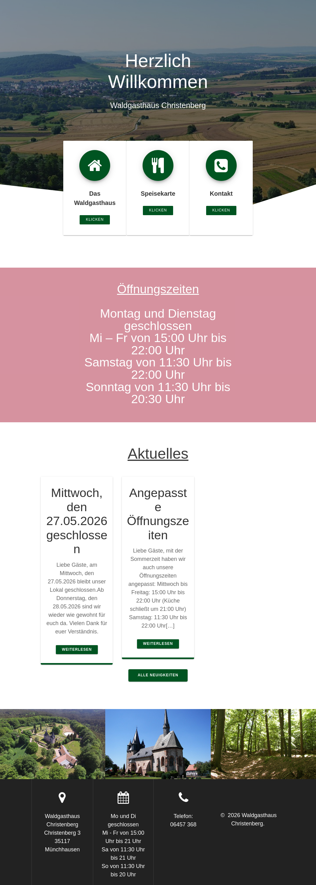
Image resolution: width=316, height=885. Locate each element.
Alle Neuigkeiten (158, 675)
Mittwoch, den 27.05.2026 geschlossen (76, 521)
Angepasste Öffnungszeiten (158, 514)
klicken (95, 219)
